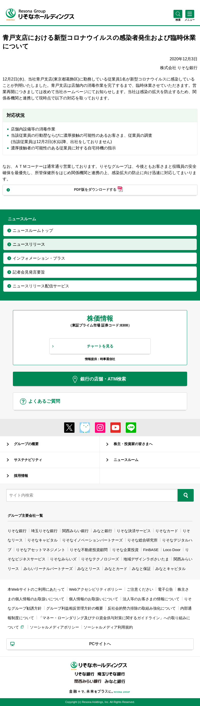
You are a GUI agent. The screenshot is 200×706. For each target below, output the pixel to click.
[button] (177, 19)
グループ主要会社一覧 (25, 515)
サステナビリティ (28, 460)
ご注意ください (140, 589)
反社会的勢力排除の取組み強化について (142, 608)
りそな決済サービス (134, 531)
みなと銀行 (102, 531)
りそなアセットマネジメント (40, 550)
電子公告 (165, 589)
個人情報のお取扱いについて (93, 599)
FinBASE (151, 550)
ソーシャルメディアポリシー (54, 627)
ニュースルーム (126, 460)
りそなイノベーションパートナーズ (92, 540)
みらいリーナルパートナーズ (48, 568)
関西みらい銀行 (75, 531)
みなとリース (88, 568)
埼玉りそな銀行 (44, 531)
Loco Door (172, 550)
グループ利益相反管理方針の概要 (74, 608)
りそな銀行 (17, 531)
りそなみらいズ (63, 559)
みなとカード (116, 568)
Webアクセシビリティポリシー (95, 589)
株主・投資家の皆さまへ (133, 444)
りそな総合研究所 (142, 540)
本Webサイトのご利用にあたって (36, 589)
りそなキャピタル (42, 540)
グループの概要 (26, 444)
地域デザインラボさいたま (146, 559)
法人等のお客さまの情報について (151, 599)
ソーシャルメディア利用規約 (108, 627)
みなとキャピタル (170, 568)
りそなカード (166, 531)
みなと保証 (141, 568)
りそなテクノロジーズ (100, 559)
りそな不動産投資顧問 (89, 550)
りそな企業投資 (125, 550)
